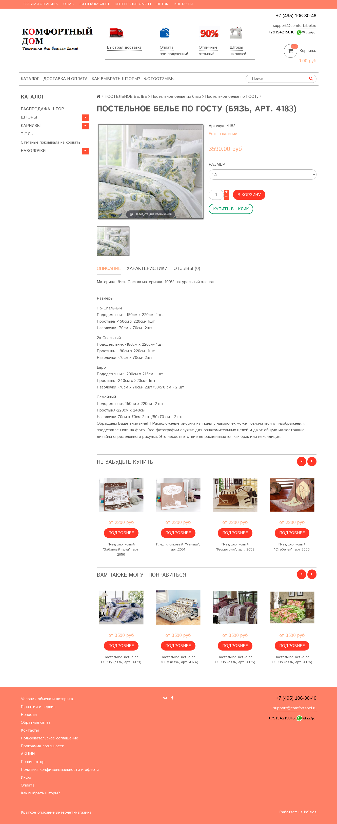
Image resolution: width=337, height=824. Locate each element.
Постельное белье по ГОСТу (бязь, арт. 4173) (121, 660)
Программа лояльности (42, 746)
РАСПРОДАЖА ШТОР (42, 109)
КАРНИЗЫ (31, 126)
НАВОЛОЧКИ (33, 151)
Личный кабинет (94, 4)
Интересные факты (133, 4)
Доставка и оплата (65, 79)
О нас (68, 4)
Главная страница (41, 4)
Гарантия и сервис (38, 707)
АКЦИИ (28, 754)
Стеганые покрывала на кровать (51, 142)
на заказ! (238, 54)
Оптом (162, 4)
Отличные (208, 47)
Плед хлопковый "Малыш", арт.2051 (178, 547)
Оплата (166, 47)
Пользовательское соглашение (49, 738)
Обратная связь (36, 722)
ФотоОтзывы (159, 79)
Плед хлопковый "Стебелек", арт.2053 (292, 547)
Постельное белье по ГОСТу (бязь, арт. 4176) (292, 660)
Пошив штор (33, 762)
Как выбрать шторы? (116, 79)
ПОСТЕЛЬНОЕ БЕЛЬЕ (126, 97)
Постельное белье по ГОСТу (232, 97)
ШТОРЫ (29, 117)
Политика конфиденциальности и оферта (60, 770)
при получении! (174, 54)
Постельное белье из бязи (176, 97)
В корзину (249, 195)
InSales (310, 812)
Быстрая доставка (124, 47)
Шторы (236, 47)
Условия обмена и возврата (47, 699)
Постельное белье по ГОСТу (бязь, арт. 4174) (178, 660)
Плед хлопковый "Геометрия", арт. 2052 (235, 547)
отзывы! (206, 54)
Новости (29, 715)
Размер (217, 164)
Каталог (30, 79)
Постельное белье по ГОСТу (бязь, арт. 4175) (235, 660)
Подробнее (121, 533)
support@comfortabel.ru (294, 26)
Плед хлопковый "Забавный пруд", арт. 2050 (121, 549)
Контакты (183, 4)
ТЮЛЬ (27, 134)
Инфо (26, 777)
